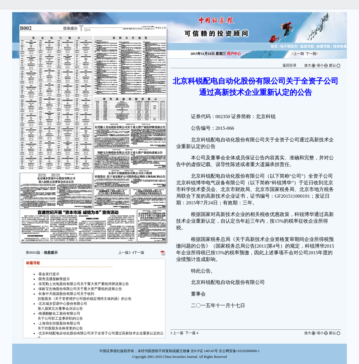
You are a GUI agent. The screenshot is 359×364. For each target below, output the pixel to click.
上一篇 (176, 333)
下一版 (138, 253)
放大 (310, 65)
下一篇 (191, 333)
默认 (335, 65)
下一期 (311, 54)
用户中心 (234, 54)
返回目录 (289, 65)
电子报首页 (289, 46)
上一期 (299, 54)
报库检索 (340, 46)
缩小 (322, 65)
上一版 (124, 253)
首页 (274, 46)
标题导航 (323, 46)
